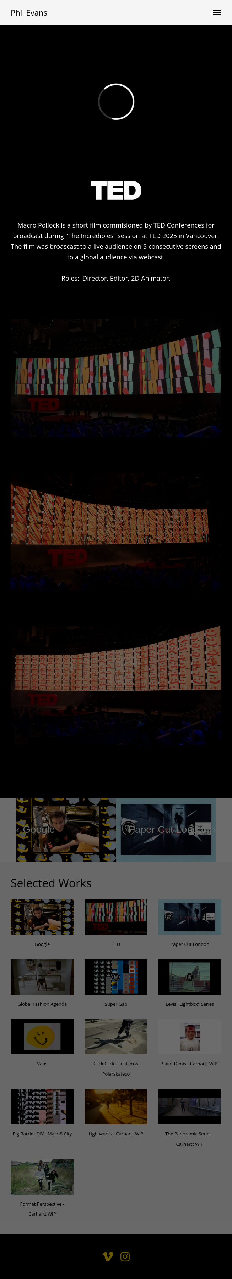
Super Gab (116, 1004)
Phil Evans (29, 12)
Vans (42, 1063)
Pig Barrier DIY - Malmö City (42, 1134)
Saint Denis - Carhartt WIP (189, 1063)
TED (116, 944)
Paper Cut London (189, 944)
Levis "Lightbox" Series (190, 1004)
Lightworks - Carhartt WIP (115, 1134)
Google (42, 944)
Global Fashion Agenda (42, 1004)
